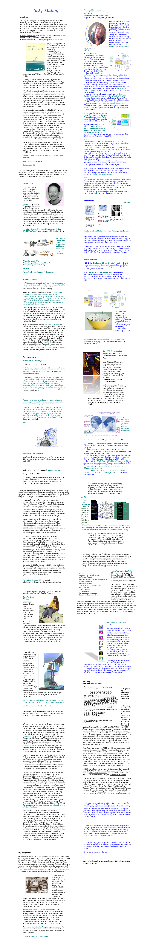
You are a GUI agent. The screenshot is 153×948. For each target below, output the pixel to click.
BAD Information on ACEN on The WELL (38, 706)
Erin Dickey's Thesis (114, 102)
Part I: (108, 607)
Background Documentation (102, 174)
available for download (118, 775)
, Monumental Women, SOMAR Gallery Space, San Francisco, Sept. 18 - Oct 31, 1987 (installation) (43, 701)
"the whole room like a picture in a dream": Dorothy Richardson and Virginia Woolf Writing (125, 424)
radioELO (47, 342)
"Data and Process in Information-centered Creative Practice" (106, 147)
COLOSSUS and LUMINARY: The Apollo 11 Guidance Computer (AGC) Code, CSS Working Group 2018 (104, 471)
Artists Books (43, 936)
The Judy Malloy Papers (31, 837)
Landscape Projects (30, 936)
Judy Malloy (120, 108)
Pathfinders (102, 792)
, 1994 (28, 183)
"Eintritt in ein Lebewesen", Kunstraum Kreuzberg (102, 180)
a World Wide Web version (98, 773)
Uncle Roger (24, 17)
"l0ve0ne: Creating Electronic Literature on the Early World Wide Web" (105, 95)
